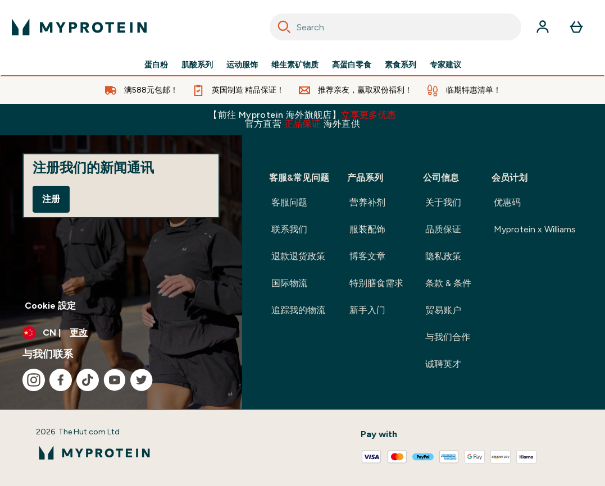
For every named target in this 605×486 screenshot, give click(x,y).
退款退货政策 (298, 256)
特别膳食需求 (376, 283)
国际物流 (289, 283)
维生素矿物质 (295, 65)
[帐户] (542, 27)
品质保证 (443, 229)
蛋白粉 (156, 65)
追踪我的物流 (298, 310)
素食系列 (400, 65)
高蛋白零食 (351, 65)
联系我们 (289, 229)
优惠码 (507, 202)
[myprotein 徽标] (79, 27)
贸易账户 (443, 310)
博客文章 (367, 256)
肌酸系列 (197, 65)
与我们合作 (447, 337)
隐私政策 (443, 256)
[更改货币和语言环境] (121, 333)
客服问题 (289, 202)
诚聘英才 (443, 364)
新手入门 (367, 310)
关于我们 (443, 202)
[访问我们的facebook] (60, 380)
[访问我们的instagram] (33, 380)
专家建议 (445, 65)
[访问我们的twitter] (141, 380)
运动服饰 (242, 65)
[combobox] (396, 26)
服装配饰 (367, 229)
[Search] (284, 26)
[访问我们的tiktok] (87, 380)
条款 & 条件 (448, 283)
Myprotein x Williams (535, 229)
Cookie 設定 (50, 305)
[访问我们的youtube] (114, 380)
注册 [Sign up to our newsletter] (51, 199)
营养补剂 (367, 202)
